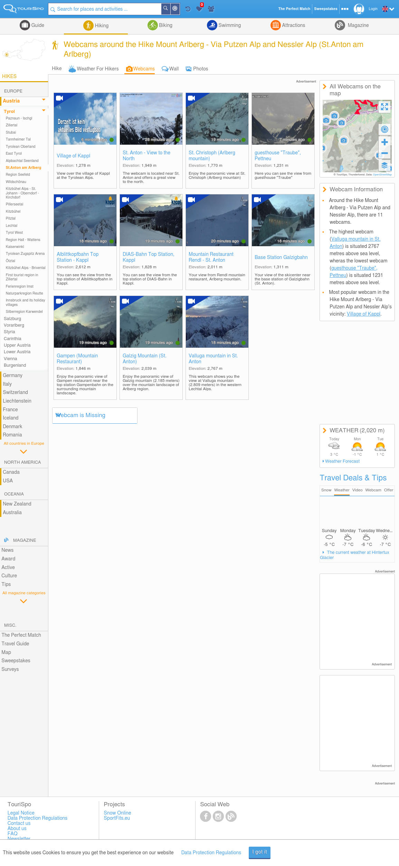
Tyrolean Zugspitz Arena (25, 254)
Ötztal (10, 261)
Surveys (10, 669)
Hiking (101, 25)
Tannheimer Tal (18, 139)
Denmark (12, 426)
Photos (200, 69)
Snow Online (117, 813)
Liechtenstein (17, 401)
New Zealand (17, 504)
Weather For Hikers (98, 69)
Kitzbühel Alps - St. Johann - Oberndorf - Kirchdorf (22, 193)
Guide (37, 25)
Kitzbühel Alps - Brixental (26, 268)
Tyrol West (14, 232)
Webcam (373, 490)
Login (373, 9)
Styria (9, 332)
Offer (388, 490)
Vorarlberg (14, 325)
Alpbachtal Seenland (22, 161)
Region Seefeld (18, 174)
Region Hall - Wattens (23, 240)
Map (6, 652)
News (7, 550)
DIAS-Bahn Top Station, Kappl (148, 257)
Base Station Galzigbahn (281, 257)
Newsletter (19, 839)
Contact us (19, 823)
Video (357, 490)
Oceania (14, 494)
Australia (12, 512)
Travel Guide (15, 644)
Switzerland (15, 392)
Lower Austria (17, 352)
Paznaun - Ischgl (19, 118)
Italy (7, 384)
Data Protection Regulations (211, 852)
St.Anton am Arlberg (23, 168)
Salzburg (12, 319)
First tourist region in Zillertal (22, 277)
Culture (9, 576)
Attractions (293, 25)
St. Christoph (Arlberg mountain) (212, 156)
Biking (165, 25)
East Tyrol (14, 153)
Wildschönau (16, 182)
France (10, 409)
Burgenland (15, 365)
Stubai (11, 132)
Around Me (179, 9)
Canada (11, 472)
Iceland (10, 418)
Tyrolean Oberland (21, 146)
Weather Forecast (342, 461)
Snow (326, 490)
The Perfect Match (21, 635)
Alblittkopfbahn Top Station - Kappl (77, 257)
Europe (13, 91)
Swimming (229, 25)
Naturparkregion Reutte (24, 293)
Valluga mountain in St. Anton (213, 359)
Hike (56, 68)
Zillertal (12, 125)
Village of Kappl (73, 156)
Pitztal (11, 218)
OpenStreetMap (382, 174)
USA (8, 481)
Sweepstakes (15, 660)
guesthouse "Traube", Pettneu (278, 156)
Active (8, 567)
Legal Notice (21, 813)
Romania (12, 435)
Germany (12, 375)
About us (17, 828)
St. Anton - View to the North (146, 156)
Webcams (144, 69)
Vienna (10, 359)
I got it (259, 852)
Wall (174, 69)
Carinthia (12, 339)
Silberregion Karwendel (24, 312)
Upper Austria (17, 345)
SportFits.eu (117, 818)
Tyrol (9, 111)
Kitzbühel (13, 211)
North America (22, 462)
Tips (6, 584)
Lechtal (12, 226)
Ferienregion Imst (20, 286)
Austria (11, 101)
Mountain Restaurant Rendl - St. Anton (211, 257)
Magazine (357, 25)
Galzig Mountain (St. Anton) (145, 359)
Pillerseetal (14, 204)
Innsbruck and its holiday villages (25, 302)
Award (8, 559)
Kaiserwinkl (15, 247)
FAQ (13, 833)
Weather (341, 490)
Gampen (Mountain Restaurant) (77, 359)
